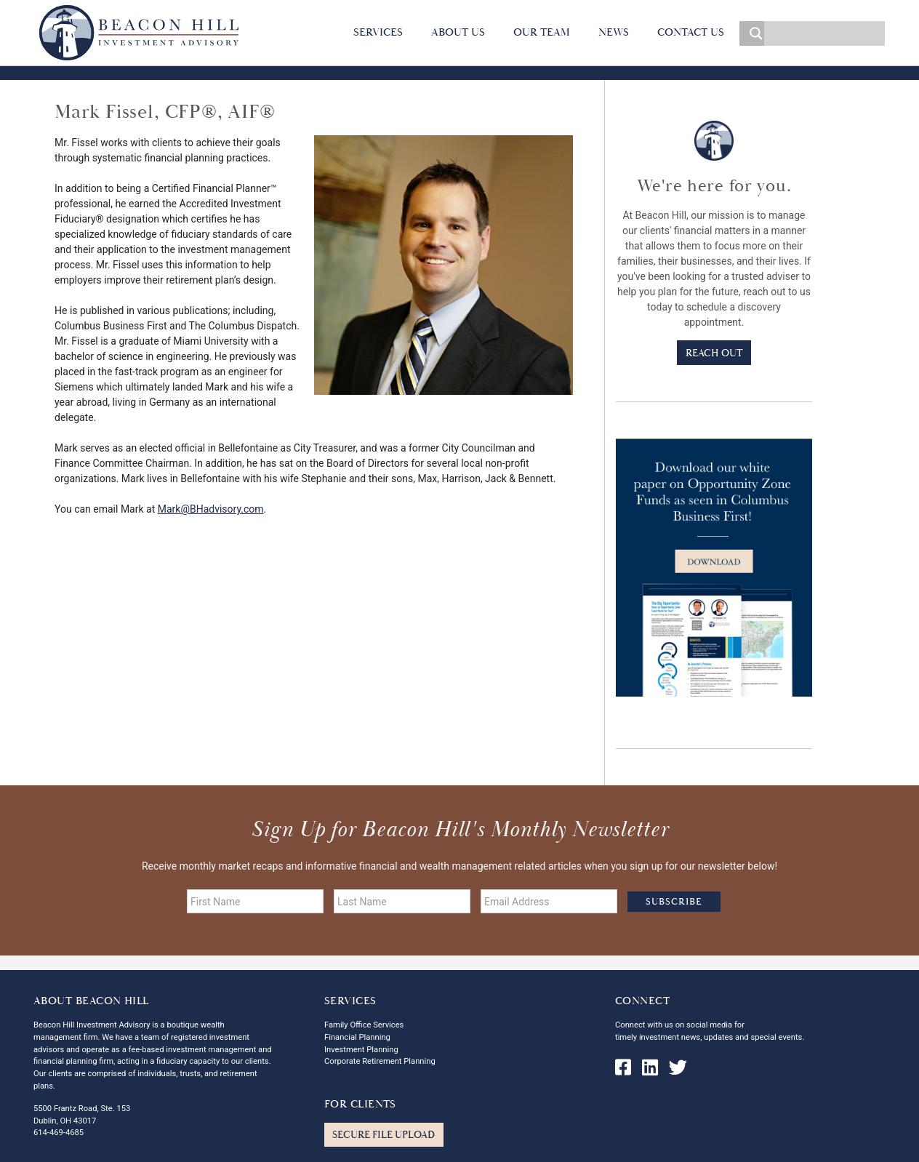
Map (45, 1145)
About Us (458, 32)
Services (378, 32)
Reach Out (714, 353)
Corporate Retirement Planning (380, 1061)
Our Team (541, 32)
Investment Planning (361, 1049)
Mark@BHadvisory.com (211, 509)
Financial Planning (357, 1037)
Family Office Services (364, 1025)
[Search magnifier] (751, 33)
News (613, 32)
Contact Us (690, 32)
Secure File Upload (383, 1135)
